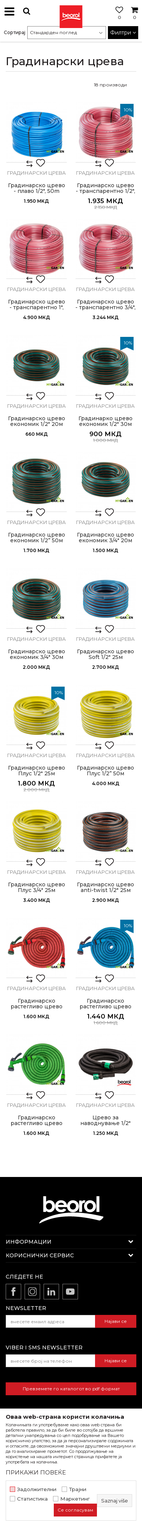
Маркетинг (75, 1499)
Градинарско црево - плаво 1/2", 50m (36, 188)
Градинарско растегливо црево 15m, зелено (36, 1123)
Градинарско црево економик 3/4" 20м (105, 537)
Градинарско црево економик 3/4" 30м (36, 654)
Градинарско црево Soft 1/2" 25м (105, 654)
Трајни (77, 1489)
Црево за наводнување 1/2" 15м (105, 1123)
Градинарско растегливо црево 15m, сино (105, 1006)
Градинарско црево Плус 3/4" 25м (36, 887)
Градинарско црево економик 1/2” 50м (36, 537)
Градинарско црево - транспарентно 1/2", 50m (105, 191)
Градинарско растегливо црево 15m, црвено (36, 1006)
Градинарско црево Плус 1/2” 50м (105, 770)
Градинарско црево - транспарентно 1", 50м (36, 307)
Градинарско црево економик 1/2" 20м (36, 421)
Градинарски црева (36, 173)
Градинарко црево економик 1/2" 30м (105, 421)
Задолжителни (36, 1489)
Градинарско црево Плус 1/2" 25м (36, 770)
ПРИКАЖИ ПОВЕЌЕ (36, 1472)
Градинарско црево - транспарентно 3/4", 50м (105, 307)
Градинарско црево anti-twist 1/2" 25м (105, 887)
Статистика (32, 1499)
